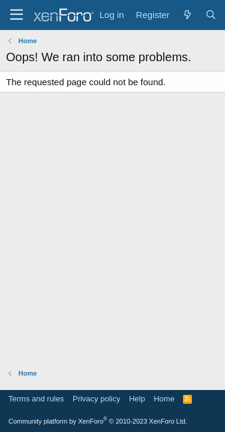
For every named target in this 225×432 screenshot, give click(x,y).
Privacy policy (96, 398)
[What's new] (187, 15)
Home (164, 398)
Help (137, 398)
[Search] (211, 15)
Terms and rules (36, 398)
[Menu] (16, 15)
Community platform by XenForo (97, 421)
